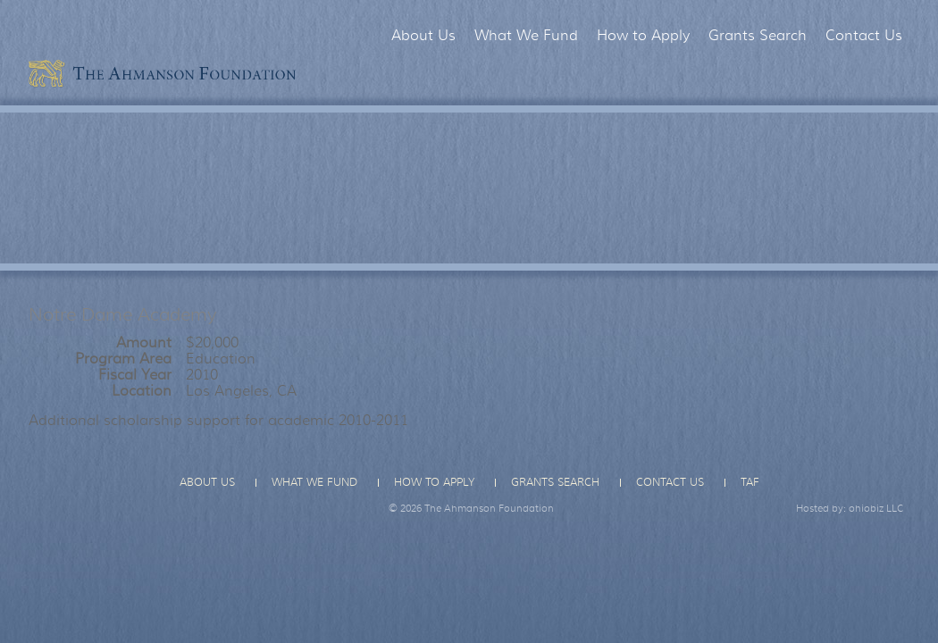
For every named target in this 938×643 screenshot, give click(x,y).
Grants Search (757, 36)
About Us (423, 36)
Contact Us (863, 36)
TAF (750, 482)
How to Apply (643, 36)
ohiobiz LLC (876, 508)
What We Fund (526, 36)
